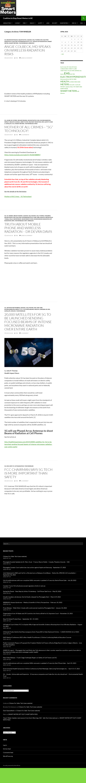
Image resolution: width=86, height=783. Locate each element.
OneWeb (42, 309)
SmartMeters (64, 23)
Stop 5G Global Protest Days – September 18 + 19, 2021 (20, 619)
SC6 (13, 123)
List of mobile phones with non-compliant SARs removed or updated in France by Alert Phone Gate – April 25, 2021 (39, 663)
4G (5, 216)
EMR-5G (74, 23)
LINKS (47, 23)
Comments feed (8, 752)
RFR (43, 122)
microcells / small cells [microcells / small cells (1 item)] (74, 84)
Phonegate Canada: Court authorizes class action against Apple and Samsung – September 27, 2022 (34, 567)
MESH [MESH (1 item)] (72, 82)
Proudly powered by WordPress (11, 765)
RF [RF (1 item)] (74, 86)
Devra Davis (8, 217)
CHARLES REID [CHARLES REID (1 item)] (64, 68)
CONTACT (17, 23)
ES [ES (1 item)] (72, 79)
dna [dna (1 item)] (80, 70)
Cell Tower (36, 40)
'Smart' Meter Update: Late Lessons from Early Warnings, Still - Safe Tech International (30, 718)
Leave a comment (26, 58)
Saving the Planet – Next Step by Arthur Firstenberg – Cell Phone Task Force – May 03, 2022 (32, 591)
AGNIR (9, 120)
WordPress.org (8, 756)
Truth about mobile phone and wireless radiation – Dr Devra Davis (28, 228)
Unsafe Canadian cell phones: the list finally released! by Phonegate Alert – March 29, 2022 (32, 597)
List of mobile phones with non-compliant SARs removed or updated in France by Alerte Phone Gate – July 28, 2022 (39, 580)
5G (5, 40)
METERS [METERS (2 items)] (64, 84)
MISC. (81, 23)
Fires (24, 23)
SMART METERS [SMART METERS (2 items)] (68, 90)
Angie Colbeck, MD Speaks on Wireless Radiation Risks (27, 50)
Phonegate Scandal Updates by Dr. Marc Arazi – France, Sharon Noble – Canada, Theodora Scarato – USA (36, 562)
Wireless (31, 43)
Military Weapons (35, 122)
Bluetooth (22, 40)
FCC (31, 41)
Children (47, 216)
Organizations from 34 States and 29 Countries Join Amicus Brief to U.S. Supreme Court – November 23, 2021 (38, 613)
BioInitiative (32, 120)
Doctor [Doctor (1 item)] (62, 74)
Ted (17, 58)
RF (46, 309)
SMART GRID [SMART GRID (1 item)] (78, 86)
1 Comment (24, 333)
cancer (29, 40)
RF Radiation (42, 41)
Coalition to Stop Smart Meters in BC (18, 18)
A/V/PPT (40, 23)
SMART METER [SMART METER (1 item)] (64, 88)
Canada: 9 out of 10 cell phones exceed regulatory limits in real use (24, 586)
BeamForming (22, 120)
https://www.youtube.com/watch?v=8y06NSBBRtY (22, 155)
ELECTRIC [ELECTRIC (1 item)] (72, 74)
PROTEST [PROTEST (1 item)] (62, 86)
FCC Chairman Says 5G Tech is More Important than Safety (28, 473)
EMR (38, 217)
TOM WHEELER (23, 43)
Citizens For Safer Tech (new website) (15, 556)
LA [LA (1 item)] (70, 82)
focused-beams (28, 309)
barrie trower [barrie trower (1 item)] (63, 67)
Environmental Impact (12, 309)
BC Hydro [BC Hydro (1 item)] (69, 67)
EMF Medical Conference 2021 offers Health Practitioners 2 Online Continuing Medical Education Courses (37, 637)
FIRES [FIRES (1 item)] (74, 79)
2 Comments (25, 134)
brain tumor (18, 216)
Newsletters (7, 23)
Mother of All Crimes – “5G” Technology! (28, 129)
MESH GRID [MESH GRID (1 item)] (77, 82)
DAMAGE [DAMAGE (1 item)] (77, 70)
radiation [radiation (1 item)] (67, 86)
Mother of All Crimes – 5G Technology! (18, 196)
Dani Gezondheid (8, 710)
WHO (36, 123)
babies (11, 216)
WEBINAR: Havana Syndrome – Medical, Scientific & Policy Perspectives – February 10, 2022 (32, 602)
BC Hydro (14, 120)
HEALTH (32, 23)
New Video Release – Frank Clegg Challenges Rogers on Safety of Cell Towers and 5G (30, 657)
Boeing (23, 307)
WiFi (25, 220)
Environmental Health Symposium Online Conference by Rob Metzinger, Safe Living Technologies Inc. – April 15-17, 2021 (41, 669)
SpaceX (13, 311)
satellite (9, 123)
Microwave (17, 219)
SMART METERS (13, 43)
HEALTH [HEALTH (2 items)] (64, 81)
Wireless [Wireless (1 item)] (62, 93)
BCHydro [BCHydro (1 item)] (74, 67)
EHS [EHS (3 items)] (67, 73)
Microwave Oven (27, 219)
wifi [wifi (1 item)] (78, 91)
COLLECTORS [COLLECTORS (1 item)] (70, 70)
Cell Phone (32, 216)
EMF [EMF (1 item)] (70, 79)
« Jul (62, 54)
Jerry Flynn (24, 122)
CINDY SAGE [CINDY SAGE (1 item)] (63, 70)
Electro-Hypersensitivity (21, 41)
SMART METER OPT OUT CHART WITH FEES (23, 714)
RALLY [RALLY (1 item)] (71, 86)
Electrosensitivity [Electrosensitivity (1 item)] (64, 79)
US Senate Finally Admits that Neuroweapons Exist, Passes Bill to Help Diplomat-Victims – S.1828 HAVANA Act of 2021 (41, 632)
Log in (5, 745)
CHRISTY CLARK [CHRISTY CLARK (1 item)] (72, 68)
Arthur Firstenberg (13, 307)
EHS (41, 40)
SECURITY (54, 23)
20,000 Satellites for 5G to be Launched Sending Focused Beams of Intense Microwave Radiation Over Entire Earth (28, 321)
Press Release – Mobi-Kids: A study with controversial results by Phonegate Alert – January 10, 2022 (35, 608)
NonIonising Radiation (42, 219)
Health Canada (15, 122)
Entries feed (7, 749)
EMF (35, 217)
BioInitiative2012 (12, 40)
